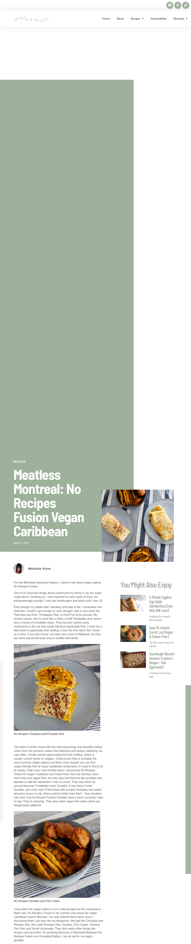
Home (106, 18)
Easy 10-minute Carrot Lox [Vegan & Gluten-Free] (161, 632)
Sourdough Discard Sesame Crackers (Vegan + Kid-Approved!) (161, 660)
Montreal (180, 19)
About (120, 18)
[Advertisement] (95, 53)
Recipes (137, 19)
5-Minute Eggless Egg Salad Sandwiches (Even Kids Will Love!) (161, 603)
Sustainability (158, 18)
